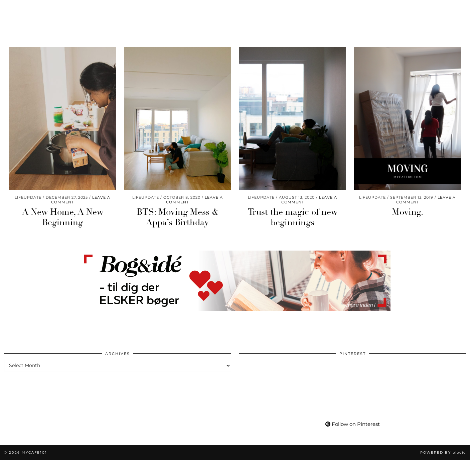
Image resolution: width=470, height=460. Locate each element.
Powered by (443, 452)
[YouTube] (403, 9)
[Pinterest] (395, 9)
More (365, 9)
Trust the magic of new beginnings (292, 217)
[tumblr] (427, 9)
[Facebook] (412, 9)
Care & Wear (123, 9)
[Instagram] (387, 9)
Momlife (56, 9)
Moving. (407, 212)
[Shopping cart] (446, 9)
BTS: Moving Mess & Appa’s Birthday (177, 217)
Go (154, 9)
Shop (310, 9)
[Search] (457, 9)
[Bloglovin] (420, 9)
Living (87, 9)
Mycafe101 (235, 9)
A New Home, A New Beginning (62, 217)
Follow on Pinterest (352, 424)
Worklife (22, 9)
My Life (337, 9)
